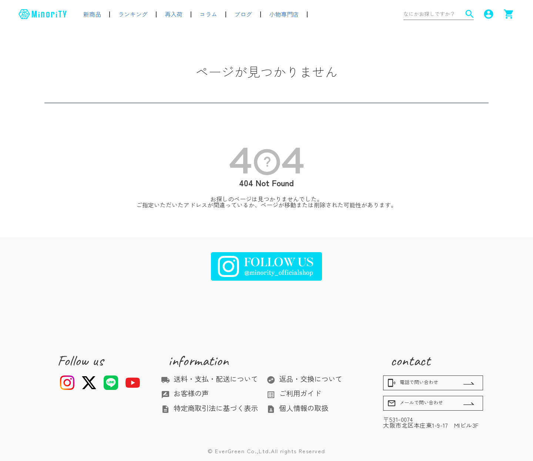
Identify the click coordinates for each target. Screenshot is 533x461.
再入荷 (173, 14)
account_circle (488, 14)
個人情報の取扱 (297, 408)
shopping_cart (508, 14)
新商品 (92, 14)
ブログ (243, 14)
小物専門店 (284, 14)
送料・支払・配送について (209, 379)
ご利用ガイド (293, 393)
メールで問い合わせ (415, 403)
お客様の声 (185, 393)
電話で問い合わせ (412, 382)
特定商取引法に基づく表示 (209, 408)
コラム (208, 14)
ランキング (133, 14)
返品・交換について (304, 379)
